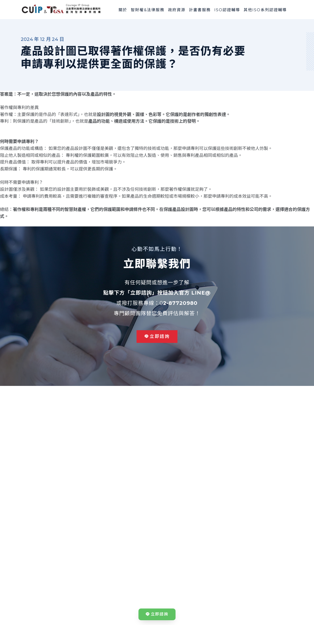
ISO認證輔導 (227, 9)
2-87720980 (180, 303)
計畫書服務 (200, 9)
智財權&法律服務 (147, 9)
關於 (123, 9)
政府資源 (176, 9)
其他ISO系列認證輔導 (265, 9)
